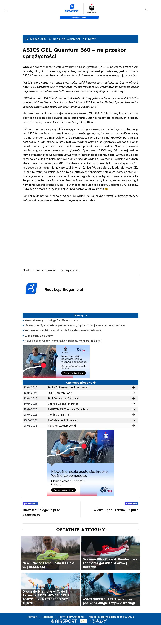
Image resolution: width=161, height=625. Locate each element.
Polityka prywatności (71, 616)
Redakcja (47, 616)
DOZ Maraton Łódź (60, 393)
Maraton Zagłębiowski (62, 425)
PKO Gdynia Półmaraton (63, 420)
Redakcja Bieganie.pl (66, 39)
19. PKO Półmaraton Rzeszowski (68, 387)
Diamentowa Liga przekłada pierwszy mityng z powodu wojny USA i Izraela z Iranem (75, 325)
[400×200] (56, 361)
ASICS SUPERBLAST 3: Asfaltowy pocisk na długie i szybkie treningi (109, 601)
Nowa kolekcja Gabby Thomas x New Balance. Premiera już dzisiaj (63, 340)
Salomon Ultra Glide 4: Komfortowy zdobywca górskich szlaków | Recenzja (110, 563)
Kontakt (32, 616)
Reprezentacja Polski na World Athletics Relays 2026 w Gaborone (63, 330)
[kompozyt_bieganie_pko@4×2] (80, 9)
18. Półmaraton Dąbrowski (64, 398)
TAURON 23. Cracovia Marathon (68, 409)
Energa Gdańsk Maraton (63, 403)
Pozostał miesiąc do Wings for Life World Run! (52, 320)
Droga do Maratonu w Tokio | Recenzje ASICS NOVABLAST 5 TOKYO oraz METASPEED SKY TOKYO (45, 597)
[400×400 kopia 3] (80, 463)
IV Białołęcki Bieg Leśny (39, 335)
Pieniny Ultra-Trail (59, 414)
